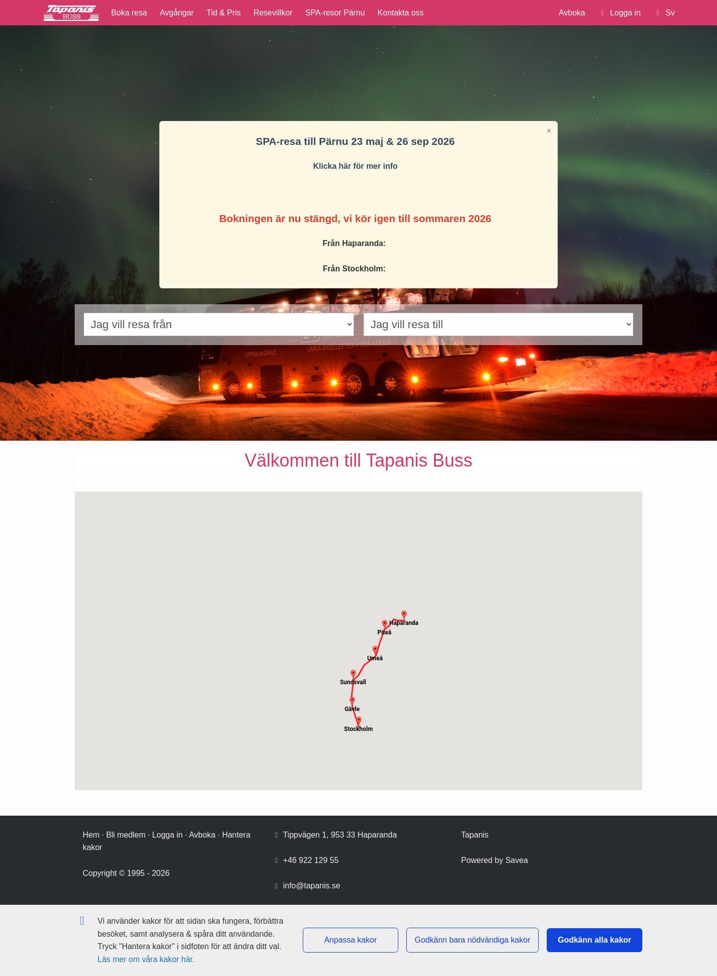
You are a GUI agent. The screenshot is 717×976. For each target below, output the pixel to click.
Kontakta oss (400, 12)
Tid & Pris (224, 12)
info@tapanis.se (311, 885)
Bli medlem (125, 835)
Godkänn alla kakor (594, 940)
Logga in (167, 835)
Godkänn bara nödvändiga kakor (472, 940)
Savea (516, 860)
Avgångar (177, 12)
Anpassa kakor (350, 940)
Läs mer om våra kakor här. (146, 959)
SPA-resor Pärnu (335, 12)
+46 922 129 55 (311, 860)
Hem (91, 835)
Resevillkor (272, 12)
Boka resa (129, 12)
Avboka (572, 12)
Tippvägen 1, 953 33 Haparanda (340, 835)
